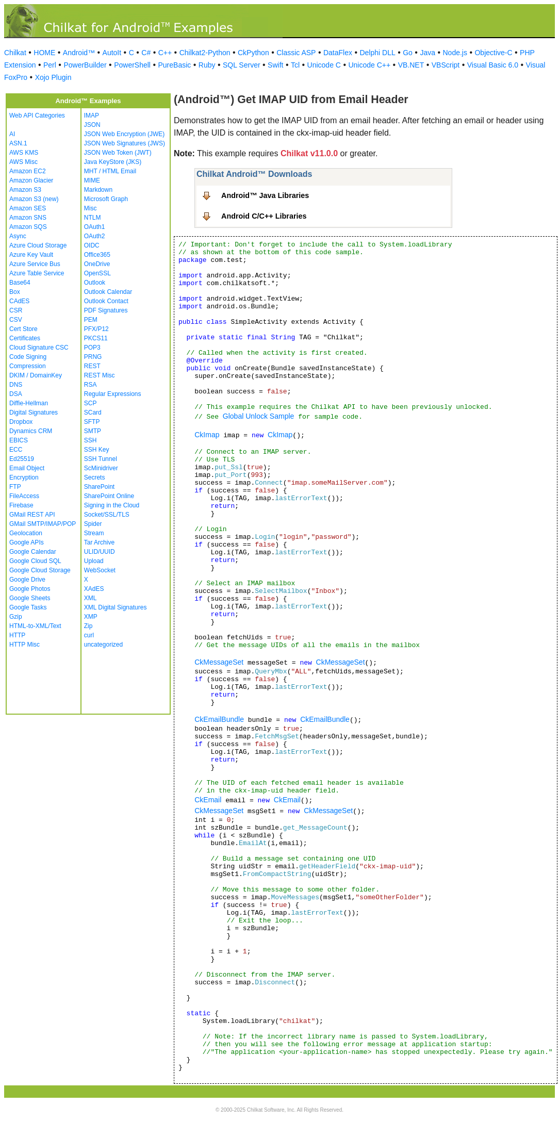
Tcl (295, 65)
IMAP (91, 115)
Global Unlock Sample (258, 416)
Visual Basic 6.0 (492, 65)
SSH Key (96, 449)
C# (146, 52)
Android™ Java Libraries (265, 195)
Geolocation (25, 533)
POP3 (92, 347)
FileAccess (24, 496)
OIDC (92, 245)
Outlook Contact (106, 301)
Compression (27, 366)
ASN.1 (18, 143)
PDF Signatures (106, 310)
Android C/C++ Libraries (264, 216)
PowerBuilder (84, 65)
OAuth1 (94, 226)
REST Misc (99, 375)
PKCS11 (96, 338)
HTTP (17, 635)
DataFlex (337, 52)
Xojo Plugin (53, 77)
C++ (165, 52)
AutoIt (112, 52)
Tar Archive (99, 542)
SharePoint (99, 486)
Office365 (97, 254)
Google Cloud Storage (40, 570)
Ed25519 (21, 459)
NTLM (92, 217)
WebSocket (100, 570)
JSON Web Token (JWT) (118, 152)
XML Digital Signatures (115, 607)
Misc (90, 208)
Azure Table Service (36, 273)
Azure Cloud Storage (38, 245)
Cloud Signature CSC (39, 347)
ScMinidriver (101, 468)
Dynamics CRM (30, 431)
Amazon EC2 (27, 171)
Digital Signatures (33, 412)
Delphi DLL (377, 52)
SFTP (92, 421)
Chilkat (15, 52)
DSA (15, 394)
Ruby (207, 65)
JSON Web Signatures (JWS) (124, 143)
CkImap (206, 435)
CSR (15, 310)
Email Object (26, 468)
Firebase (21, 505)
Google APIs (26, 542)
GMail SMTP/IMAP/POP (42, 523)
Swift (275, 65)
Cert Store (23, 329)
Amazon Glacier (31, 180)
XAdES (94, 588)
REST (92, 366)
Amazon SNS (27, 217)
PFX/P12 (96, 329)
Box (14, 291)
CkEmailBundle (219, 719)
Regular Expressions (112, 394)
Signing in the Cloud (111, 505)
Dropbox (20, 421)
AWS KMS (23, 152)
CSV (15, 319)
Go (408, 52)
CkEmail (207, 800)
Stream (94, 533)
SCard (93, 412)
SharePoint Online (109, 496)
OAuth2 (94, 236)
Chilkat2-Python (205, 52)
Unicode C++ (369, 65)
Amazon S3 (25, 189)
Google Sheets (29, 598)
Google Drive (27, 579)
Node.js (455, 52)
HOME (44, 52)
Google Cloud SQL (35, 561)
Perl (49, 65)
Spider (93, 523)
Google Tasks (28, 607)
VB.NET (411, 65)
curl (89, 635)
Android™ (79, 52)
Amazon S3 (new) (33, 199)
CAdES (19, 301)
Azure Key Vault (31, 254)
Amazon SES (27, 208)
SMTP (92, 431)
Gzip (15, 616)
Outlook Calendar (108, 291)
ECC (15, 449)
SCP (90, 403)
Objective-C (493, 52)
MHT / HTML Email (110, 171)
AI (12, 134)
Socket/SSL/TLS (106, 514)
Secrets (94, 477)
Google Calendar (32, 551)
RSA (90, 384)
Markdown (98, 189)
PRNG (93, 356)
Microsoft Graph (106, 199)
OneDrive (97, 264)
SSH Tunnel (100, 459)
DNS (15, 384)
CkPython (253, 52)
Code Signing (27, 356)
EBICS (18, 440)
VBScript (445, 65)
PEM (90, 319)
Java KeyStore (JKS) (112, 162)
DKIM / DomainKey (35, 375)
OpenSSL (97, 273)
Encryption (24, 477)
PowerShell (132, 65)
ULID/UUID (99, 551)
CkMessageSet (218, 662)
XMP (90, 616)
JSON (92, 124)
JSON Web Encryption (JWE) (124, 134)
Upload (94, 561)
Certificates (24, 338)
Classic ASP (296, 52)
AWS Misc (23, 162)
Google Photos (29, 588)
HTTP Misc (24, 644)
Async (17, 236)
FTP (15, 486)
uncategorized (103, 644)
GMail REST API (32, 514)
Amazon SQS (28, 226)
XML (90, 598)
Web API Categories (37, 115)
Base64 (19, 282)
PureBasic (174, 65)
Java (427, 52)
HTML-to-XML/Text (35, 626)
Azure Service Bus (34, 264)
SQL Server (241, 65)
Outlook (94, 282)
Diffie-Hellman (28, 403)
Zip (88, 626)
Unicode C (324, 65)
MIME (92, 180)
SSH (90, 440)
